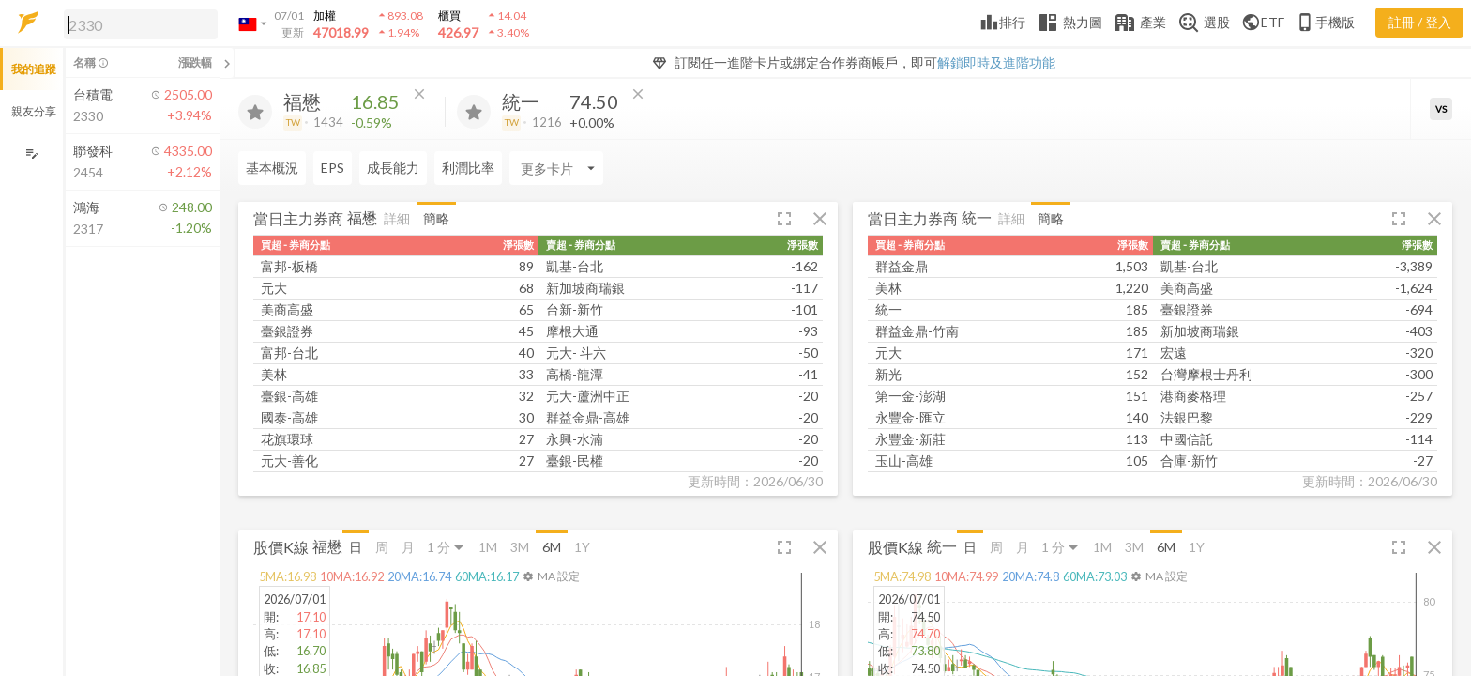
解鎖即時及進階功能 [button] (996, 62)
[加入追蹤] (255, 112)
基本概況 (272, 168)
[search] (141, 24)
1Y (582, 547)
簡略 (436, 218)
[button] (137, 23)
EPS (332, 168)
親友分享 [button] (33, 111)
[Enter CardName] (556, 168)
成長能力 (393, 168)
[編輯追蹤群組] (31, 153)
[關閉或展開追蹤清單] (227, 63)
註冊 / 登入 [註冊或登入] (1419, 22)
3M (519, 547)
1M (487, 547)
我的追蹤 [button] (33, 69)
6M (551, 547)
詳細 (397, 218)
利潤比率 (468, 168)
